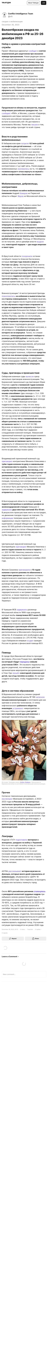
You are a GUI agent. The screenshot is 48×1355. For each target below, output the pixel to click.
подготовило (21, 840)
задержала (22, 609)
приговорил (7, 461)
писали (34, 124)
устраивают (17, 708)
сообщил (33, 51)
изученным (7, 799)
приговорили (24, 570)
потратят (25, 143)
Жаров (21, 196)
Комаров (24, 193)
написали (40, 697)
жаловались (23, 169)
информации (7, 518)
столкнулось (39, 891)
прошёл (15, 673)
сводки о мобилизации (12, 21)
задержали (7, 510)
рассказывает (14, 871)
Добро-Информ (25, 782)
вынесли (30, 376)
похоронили (27, 256)
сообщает (6, 113)
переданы (24, 662)
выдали (40, 242)
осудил (30, 640)
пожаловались (8, 296)
